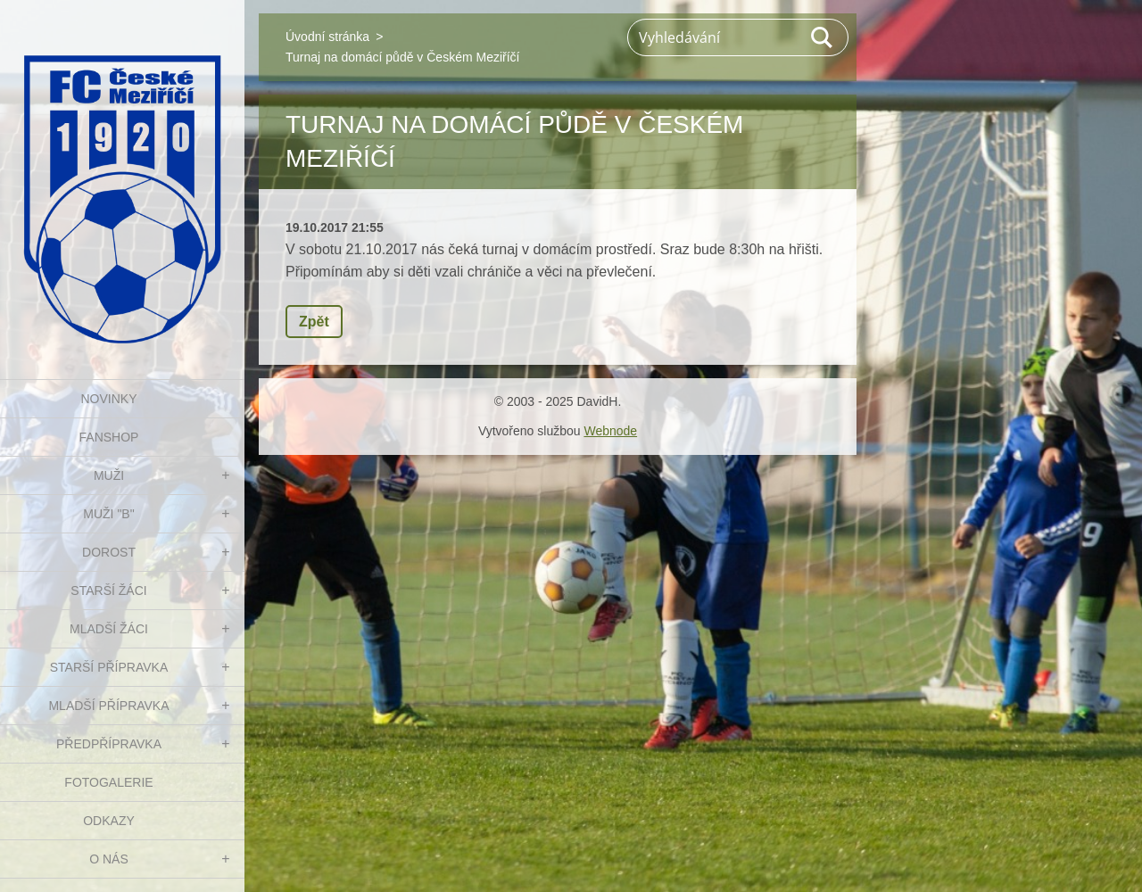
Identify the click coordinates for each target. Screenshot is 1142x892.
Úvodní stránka (327, 36)
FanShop (109, 437)
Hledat (822, 37)
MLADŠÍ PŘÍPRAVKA (108, 705)
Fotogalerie (108, 782)
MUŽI (109, 475)
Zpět (314, 321)
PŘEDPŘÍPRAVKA (108, 744)
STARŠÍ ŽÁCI (108, 590)
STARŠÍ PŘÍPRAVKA (109, 667)
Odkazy (109, 821)
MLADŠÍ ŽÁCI (109, 629)
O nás (108, 859)
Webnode (610, 431)
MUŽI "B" (108, 514)
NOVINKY (108, 399)
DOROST (109, 552)
